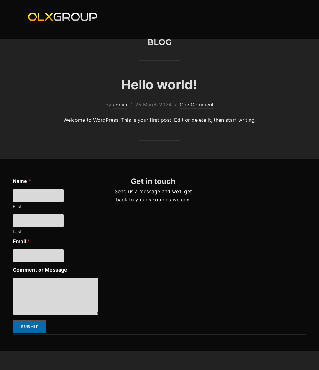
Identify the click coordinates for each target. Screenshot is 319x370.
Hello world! (159, 103)
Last (17, 250)
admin (120, 123)
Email (21, 260)
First (17, 225)
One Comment (197, 123)
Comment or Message (40, 289)
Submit (29, 345)
